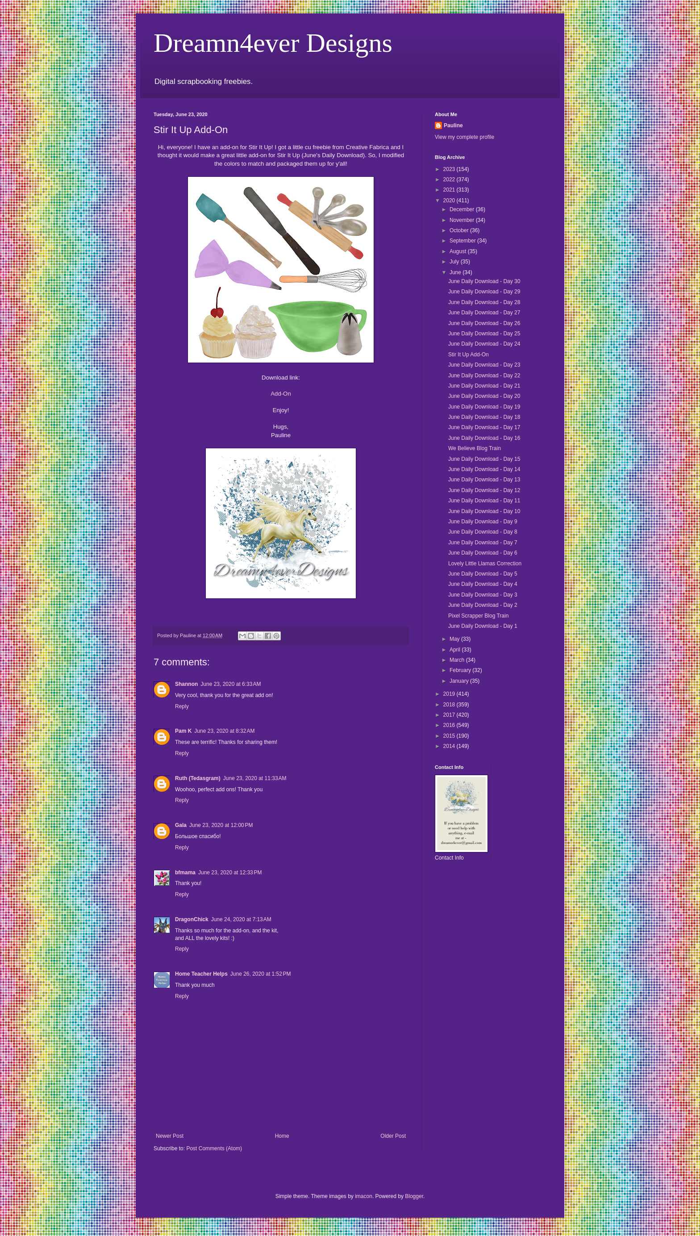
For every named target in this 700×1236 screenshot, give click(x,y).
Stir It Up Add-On (468, 354)
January (460, 681)
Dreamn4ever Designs (273, 43)
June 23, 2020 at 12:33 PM (230, 872)
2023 (450, 169)
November (463, 220)
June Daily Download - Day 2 (482, 605)
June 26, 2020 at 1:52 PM (260, 974)
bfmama (185, 872)
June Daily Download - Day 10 (484, 511)
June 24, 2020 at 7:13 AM (241, 919)
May (455, 639)
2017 (450, 715)
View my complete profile (464, 137)
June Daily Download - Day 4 (482, 584)
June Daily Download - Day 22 (484, 375)
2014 (450, 746)
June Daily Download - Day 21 (484, 386)
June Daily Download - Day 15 (484, 459)
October (460, 230)
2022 (450, 179)
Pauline (453, 125)
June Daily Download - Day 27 (484, 312)
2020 (450, 200)
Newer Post (169, 1136)
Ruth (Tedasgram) (198, 778)
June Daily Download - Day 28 (484, 302)
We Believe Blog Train (474, 448)
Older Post (393, 1136)
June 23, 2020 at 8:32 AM (224, 731)
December (463, 209)
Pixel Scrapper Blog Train (478, 616)
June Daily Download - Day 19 (484, 407)
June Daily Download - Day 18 (484, 417)
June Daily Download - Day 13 (484, 479)
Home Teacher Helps (201, 974)
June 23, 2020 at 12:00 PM (221, 825)
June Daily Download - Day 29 (484, 291)
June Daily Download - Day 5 (482, 574)
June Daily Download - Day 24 (484, 344)
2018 (450, 705)
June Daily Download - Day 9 (482, 521)
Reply (182, 706)
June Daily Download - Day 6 (482, 553)
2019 (450, 694)
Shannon (186, 684)
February (461, 670)
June (456, 272)
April (456, 650)
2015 (450, 736)
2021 (450, 190)
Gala (181, 825)
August (459, 251)
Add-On (281, 393)
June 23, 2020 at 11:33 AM (255, 778)
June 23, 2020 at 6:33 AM (230, 684)
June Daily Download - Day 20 (484, 396)
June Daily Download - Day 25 (484, 333)
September (463, 241)
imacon (363, 1196)
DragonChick (191, 919)
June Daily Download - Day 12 (484, 490)
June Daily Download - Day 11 (484, 500)
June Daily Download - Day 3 (482, 595)
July (455, 262)
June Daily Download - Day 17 (484, 427)
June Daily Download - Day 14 (484, 469)
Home (282, 1136)
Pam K (183, 731)
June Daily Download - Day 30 (484, 281)
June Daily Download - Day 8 (482, 532)
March (458, 660)
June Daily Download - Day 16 (484, 438)
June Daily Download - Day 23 (484, 365)
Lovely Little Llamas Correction (484, 563)
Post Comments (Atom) (214, 1148)
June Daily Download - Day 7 (482, 542)
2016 (450, 725)
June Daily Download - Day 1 (482, 626)
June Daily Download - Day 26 (484, 323)
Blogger (414, 1196)
